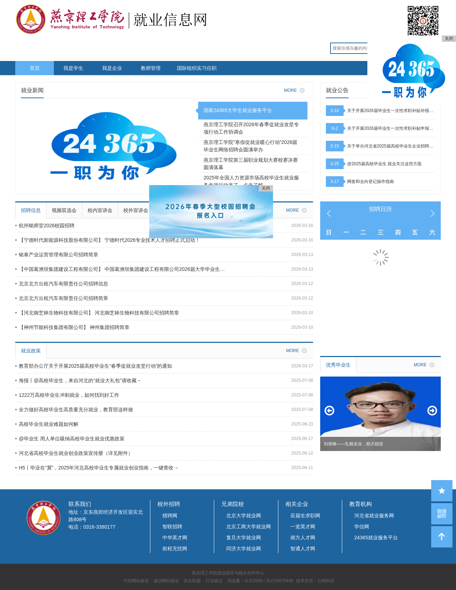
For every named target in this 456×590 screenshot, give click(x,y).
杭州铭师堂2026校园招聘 (44, 225)
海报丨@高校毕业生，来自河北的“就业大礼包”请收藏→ (78, 380)
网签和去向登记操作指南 (370, 181)
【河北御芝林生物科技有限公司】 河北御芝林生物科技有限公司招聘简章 (97, 313)
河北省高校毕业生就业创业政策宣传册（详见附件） (74, 453)
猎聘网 (169, 515)
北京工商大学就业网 (248, 526)
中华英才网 (174, 537)
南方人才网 (302, 537)
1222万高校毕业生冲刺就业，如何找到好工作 (67, 395)
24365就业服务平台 (376, 537)
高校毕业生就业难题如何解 (46, 424)
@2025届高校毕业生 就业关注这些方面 (384, 163)
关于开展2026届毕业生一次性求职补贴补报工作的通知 (391, 110)
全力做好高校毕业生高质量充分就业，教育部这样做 (74, 409)
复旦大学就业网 (243, 537)
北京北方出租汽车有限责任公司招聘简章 (61, 298)
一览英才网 (302, 526)
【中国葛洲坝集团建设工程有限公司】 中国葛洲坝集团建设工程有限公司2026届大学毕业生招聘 (122, 269)
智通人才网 (302, 548)
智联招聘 (172, 526)
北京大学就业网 (243, 515)
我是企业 (112, 68)
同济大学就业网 (243, 548)
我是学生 (73, 68)
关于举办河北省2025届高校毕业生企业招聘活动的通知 (391, 146)
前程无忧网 (174, 548)
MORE (295, 90)
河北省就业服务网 (374, 515)
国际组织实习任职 (197, 68)
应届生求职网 (305, 515)
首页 (35, 68)
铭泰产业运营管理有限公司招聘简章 (56, 254)
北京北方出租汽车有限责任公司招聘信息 (61, 283)
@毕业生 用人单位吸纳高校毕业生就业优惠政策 (69, 438)
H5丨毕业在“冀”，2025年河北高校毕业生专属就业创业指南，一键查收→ (96, 468)
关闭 (449, 38)
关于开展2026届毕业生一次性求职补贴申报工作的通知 (391, 128)
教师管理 (151, 68)
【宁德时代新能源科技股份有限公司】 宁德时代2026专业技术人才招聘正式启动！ (107, 240)
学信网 (361, 526)
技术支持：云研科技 (315, 580)
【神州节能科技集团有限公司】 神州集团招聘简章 (72, 327)
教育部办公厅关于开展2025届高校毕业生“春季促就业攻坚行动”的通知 (93, 366)
